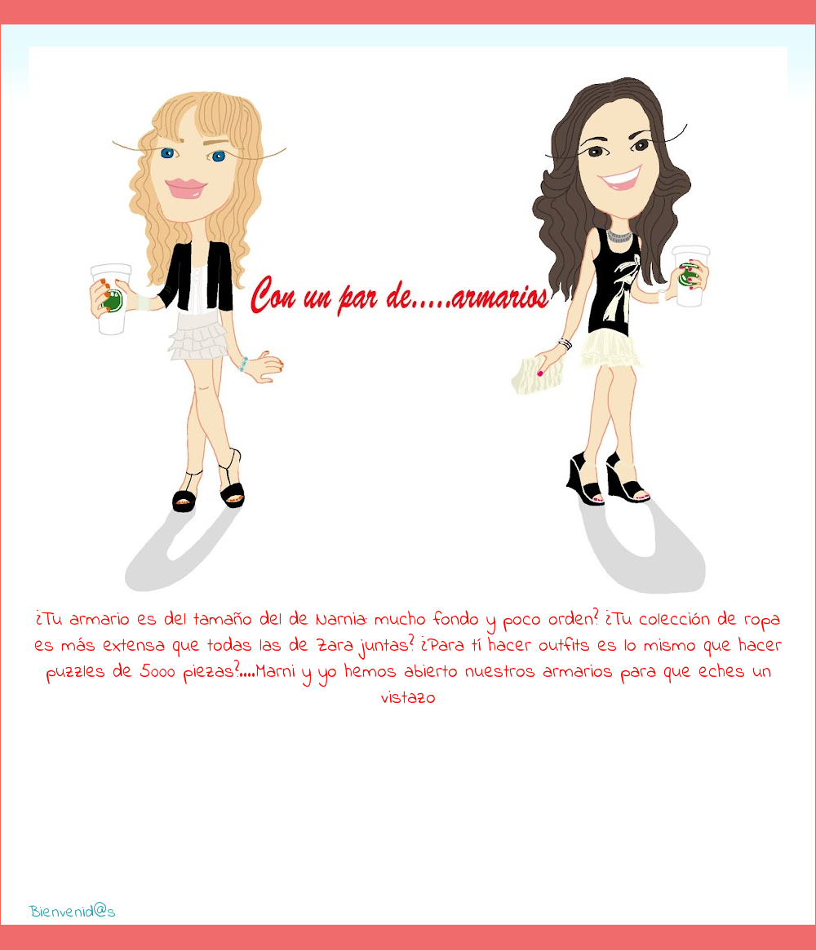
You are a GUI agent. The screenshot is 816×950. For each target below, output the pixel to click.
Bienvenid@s (72, 913)
